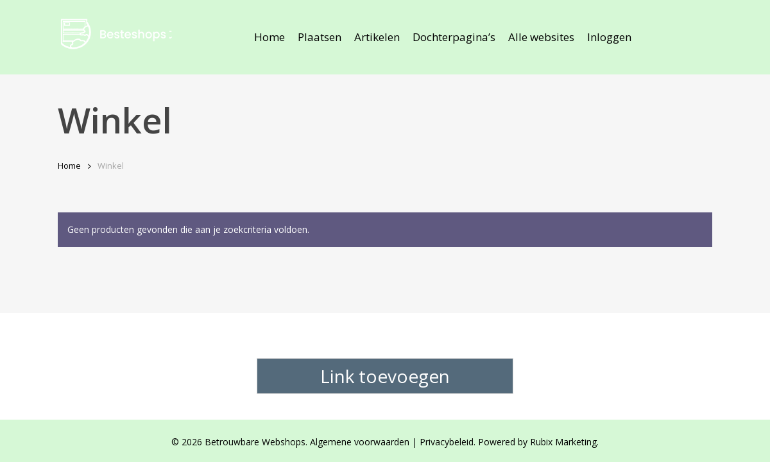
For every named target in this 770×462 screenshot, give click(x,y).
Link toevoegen (385, 376)
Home (69, 165)
